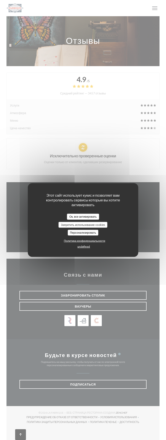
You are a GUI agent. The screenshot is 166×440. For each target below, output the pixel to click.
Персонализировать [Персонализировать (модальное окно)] (83, 232)
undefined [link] (83, 246)
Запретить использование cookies (83, 224)
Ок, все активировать (83, 216)
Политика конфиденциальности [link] (84, 240)
